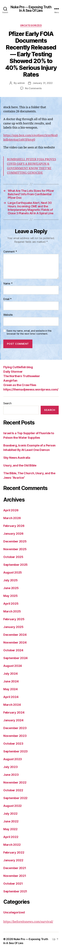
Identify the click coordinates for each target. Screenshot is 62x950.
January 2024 (13, 720)
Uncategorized (31, 25)
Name (7, 283)
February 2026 (13, 526)
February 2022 (13, 852)
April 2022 (10, 837)
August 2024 (12, 666)
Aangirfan (10, 380)
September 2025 (15, 564)
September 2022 (15, 798)
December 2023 (15, 728)
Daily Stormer (13, 371)
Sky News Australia (16, 457)
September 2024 (15, 658)
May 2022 (10, 829)
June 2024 (11, 681)
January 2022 (13, 860)
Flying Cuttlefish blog (18, 367)
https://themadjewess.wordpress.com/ (30, 389)
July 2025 (10, 580)
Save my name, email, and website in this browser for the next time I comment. (29, 332)
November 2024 (15, 642)
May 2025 (10, 596)
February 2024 (13, 712)
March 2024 (12, 704)
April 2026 (10, 510)
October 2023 (13, 743)
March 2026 (12, 518)
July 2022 (10, 813)
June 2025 (11, 588)
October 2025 (13, 557)
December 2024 (15, 634)
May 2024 (10, 689)
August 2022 (12, 806)
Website (8, 314)
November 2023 (15, 736)
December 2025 (15, 541)
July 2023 (10, 767)
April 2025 (10, 603)
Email (7, 299)
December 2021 (14, 868)
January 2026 (13, 533)
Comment (10, 251)
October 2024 (13, 650)
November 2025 (15, 549)
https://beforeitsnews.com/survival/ (28, 922)
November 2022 (14, 782)
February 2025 (13, 619)
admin (21, 83)
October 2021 (13, 883)
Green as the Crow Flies (19, 385)
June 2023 (11, 774)
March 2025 (12, 611)
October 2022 (13, 790)
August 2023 (12, 759)
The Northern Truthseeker (21, 376)
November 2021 (14, 876)
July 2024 (10, 673)
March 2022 (12, 844)
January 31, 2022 (43, 83)
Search (7, 403)
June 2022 (11, 821)
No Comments (33, 88)
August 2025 (12, 572)
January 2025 (13, 627)
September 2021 (15, 891)
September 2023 (15, 751)
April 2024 (10, 697)
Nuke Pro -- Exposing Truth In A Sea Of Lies (31, 8)
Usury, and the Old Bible (19, 465)
